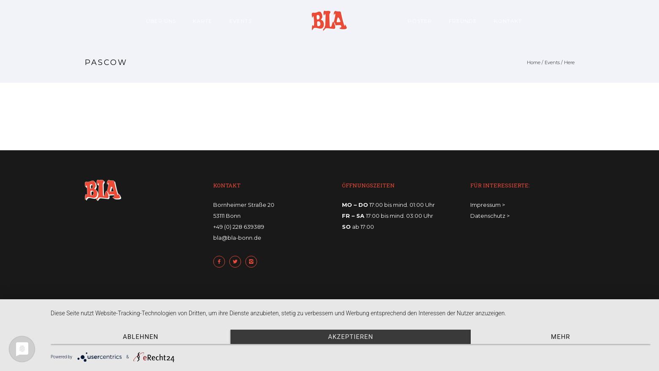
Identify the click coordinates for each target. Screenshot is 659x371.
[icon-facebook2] (221, 262)
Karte (202, 21)
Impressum (485, 204)
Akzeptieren (350, 337)
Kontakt (508, 21)
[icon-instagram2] (253, 262)
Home (533, 62)
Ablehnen (140, 337)
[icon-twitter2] (237, 262)
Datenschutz (487, 215)
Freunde (463, 21)
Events (240, 21)
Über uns (161, 21)
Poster (420, 21)
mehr (560, 337)
